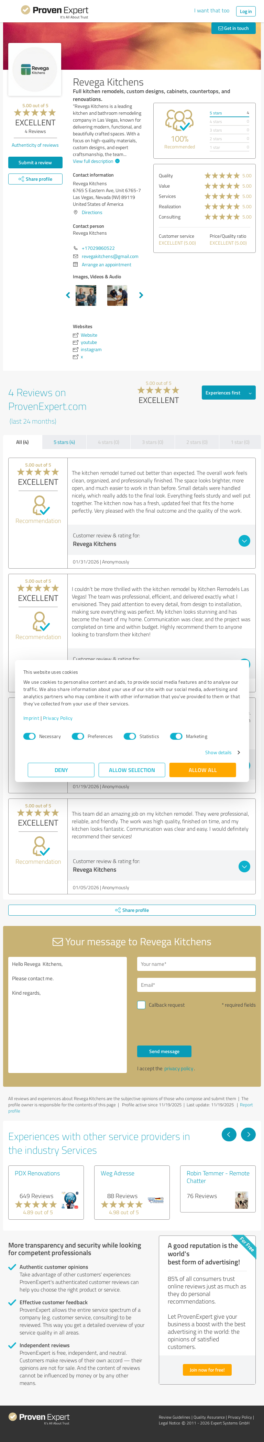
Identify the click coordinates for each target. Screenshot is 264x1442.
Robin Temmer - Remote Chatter (218, 1177)
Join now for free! (207, 1369)
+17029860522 (98, 248)
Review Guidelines (174, 1417)
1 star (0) (240, 442)
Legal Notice (169, 1423)
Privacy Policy (62, 718)
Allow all (203, 770)
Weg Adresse (117, 1173)
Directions (92, 212)
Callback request (167, 1004)
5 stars (216, 113)
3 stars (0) (152, 442)
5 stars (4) (64, 442)
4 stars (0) (108, 442)
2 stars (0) (197, 442)
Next (141, 295)
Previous (67, 295)
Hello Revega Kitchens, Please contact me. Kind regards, (67, 1015)
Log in (246, 11)
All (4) (22, 442)
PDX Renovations (37, 1173)
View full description (95, 161)
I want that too (211, 10)
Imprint (36, 718)
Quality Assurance (209, 1417)
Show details (214, 752)
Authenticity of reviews (35, 145)
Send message (164, 1051)
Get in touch (233, 28)
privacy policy (178, 1068)
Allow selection (132, 770)
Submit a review (35, 162)
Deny (61, 770)
